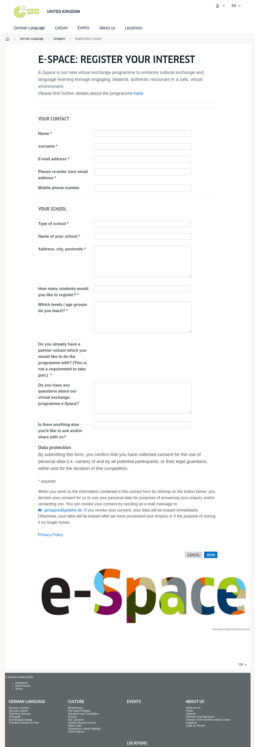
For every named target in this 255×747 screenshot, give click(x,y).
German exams (18, 710)
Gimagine (15, 716)
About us (107, 28)
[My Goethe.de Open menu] (220, 5)
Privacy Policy (50, 535)
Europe (72, 716)
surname (46, 146)
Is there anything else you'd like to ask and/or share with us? (60, 430)
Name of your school (58, 236)
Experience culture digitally (84, 728)
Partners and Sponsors (200, 716)
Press (189, 710)
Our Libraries (76, 719)
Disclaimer (21, 682)
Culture (61, 28)
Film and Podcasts (79, 710)
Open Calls (75, 725)
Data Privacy (23, 685)
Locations (133, 28)
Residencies (75, 707)
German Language (29, 28)
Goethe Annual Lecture (82, 722)
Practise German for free (24, 722)
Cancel (193, 555)
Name (43, 133)
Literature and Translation (83, 713)
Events (134, 701)
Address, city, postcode (60, 249)
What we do (193, 707)
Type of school (52, 224)
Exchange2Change (20, 719)
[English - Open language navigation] (236, 5)
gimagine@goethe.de (63, 510)
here (138, 93)
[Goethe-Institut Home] (26, 12)
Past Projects (76, 731)
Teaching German (20, 713)
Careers (191, 713)
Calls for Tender (195, 725)
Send (211, 555)
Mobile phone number (59, 188)
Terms (19, 688)
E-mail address (52, 159)
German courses (19, 707)
